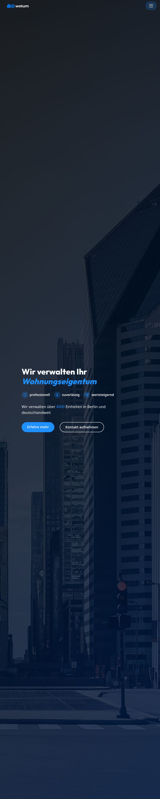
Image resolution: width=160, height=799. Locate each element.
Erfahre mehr (38, 427)
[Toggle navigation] (151, 6)
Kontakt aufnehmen (81, 427)
